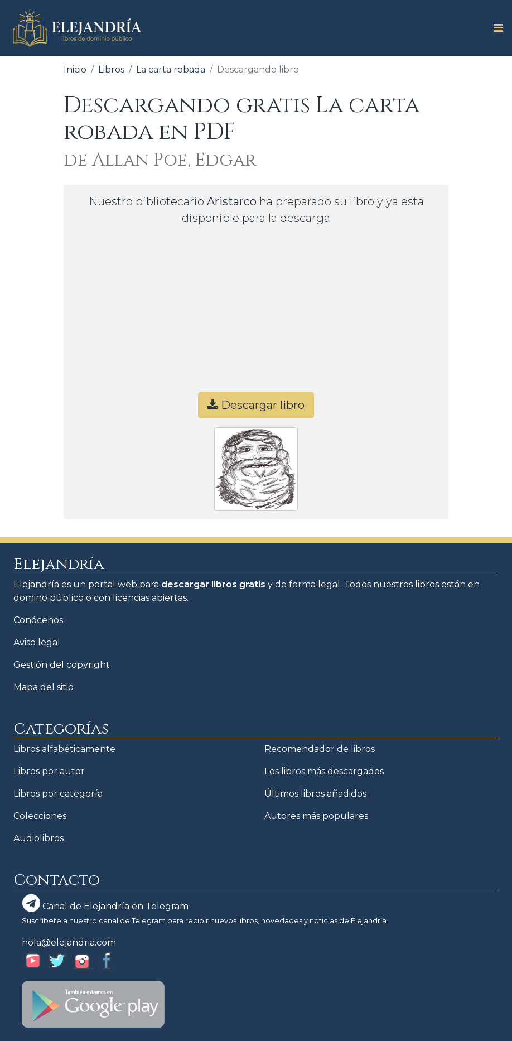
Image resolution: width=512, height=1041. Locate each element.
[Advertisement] (256, 313)
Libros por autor (49, 771)
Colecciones (39, 816)
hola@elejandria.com (69, 942)
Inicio (75, 69)
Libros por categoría (58, 793)
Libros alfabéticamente (64, 749)
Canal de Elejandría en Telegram (105, 903)
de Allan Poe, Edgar (160, 160)
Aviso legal (36, 642)
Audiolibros (38, 838)
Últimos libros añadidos (315, 793)
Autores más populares (316, 816)
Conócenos (38, 620)
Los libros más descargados (324, 771)
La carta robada (170, 69)
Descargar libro (256, 405)
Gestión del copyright (61, 664)
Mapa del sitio (43, 687)
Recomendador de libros (319, 749)
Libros (111, 69)
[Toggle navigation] (495, 28)
